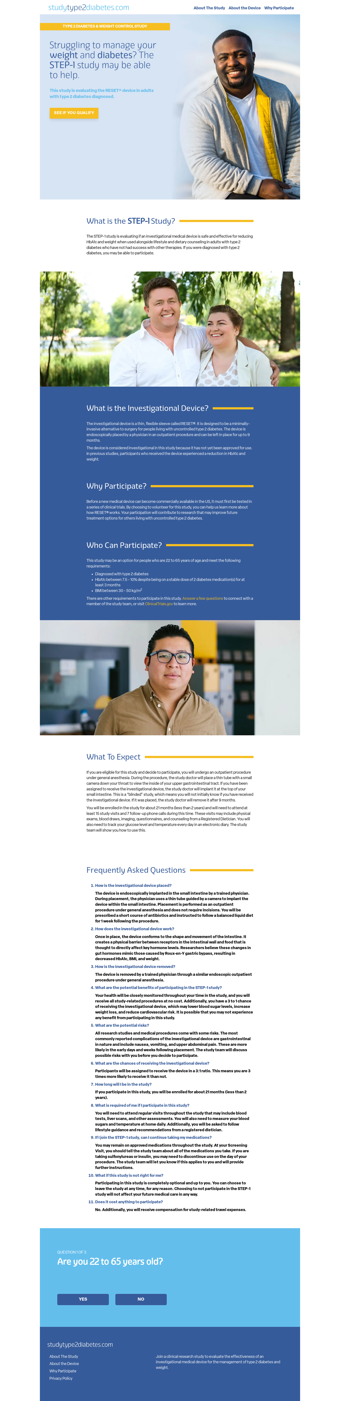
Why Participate (279, 8)
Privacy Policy (60, 1379)
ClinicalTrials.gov (159, 604)
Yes (83, 1299)
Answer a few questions (202, 599)
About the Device (245, 8)
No (141, 1299)
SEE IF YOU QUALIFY (74, 113)
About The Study (209, 8)
